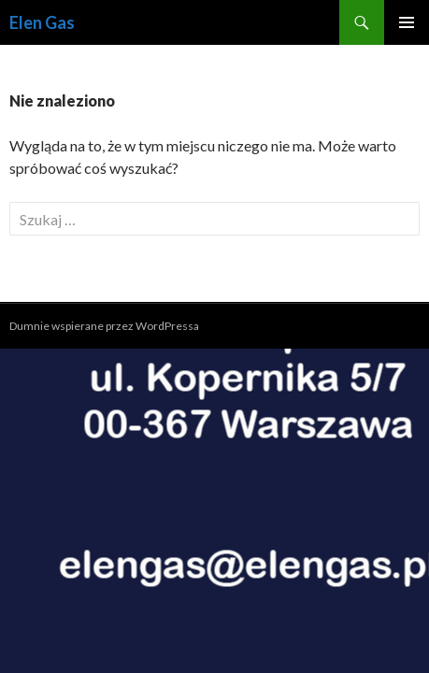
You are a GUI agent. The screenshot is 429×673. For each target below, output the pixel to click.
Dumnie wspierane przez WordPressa (104, 326)
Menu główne (406, 22)
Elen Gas (42, 22)
